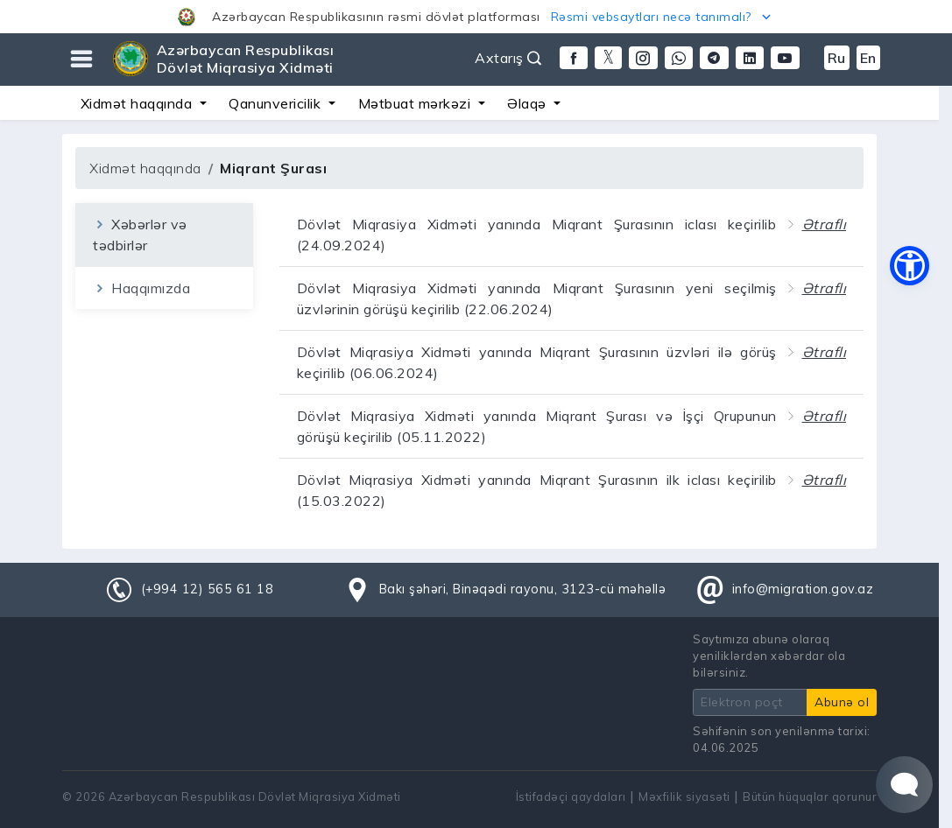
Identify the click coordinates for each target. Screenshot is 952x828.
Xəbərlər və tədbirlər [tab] (140, 234)
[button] (476, 16)
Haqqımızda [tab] (141, 288)
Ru (837, 58)
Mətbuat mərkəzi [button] (416, 103)
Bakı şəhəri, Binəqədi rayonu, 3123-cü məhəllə (522, 589)
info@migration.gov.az (803, 589)
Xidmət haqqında (145, 168)
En (868, 58)
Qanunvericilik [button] (277, 103)
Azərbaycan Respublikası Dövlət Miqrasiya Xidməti (246, 58)
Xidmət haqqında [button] (138, 103)
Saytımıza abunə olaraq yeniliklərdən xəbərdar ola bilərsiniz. (769, 655)
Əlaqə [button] (528, 103)
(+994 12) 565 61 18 (207, 589)
